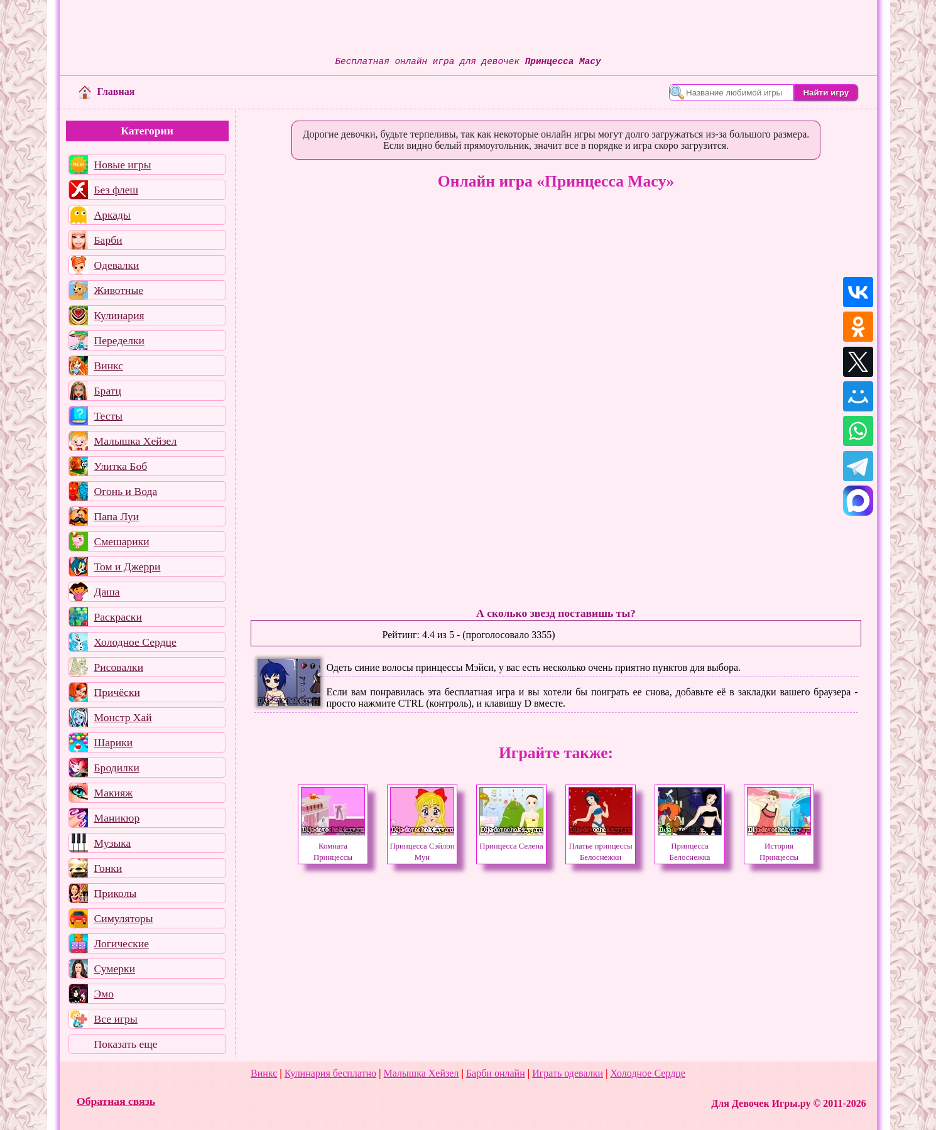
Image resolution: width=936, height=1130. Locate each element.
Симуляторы (123, 918)
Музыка (112, 843)
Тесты (108, 416)
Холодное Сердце (135, 642)
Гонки (108, 868)
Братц (107, 390)
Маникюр (117, 818)
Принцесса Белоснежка (690, 846)
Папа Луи (116, 516)
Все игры (116, 1019)
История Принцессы (779, 846)
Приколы (115, 893)
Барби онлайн (495, 1073)
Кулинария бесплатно (330, 1073)
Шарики (113, 742)
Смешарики (122, 541)
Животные (119, 290)
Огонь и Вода (126, 491)
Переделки (119, 340)
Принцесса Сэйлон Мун (421, 846)
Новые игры (122, 164)
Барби (108, 240)
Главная (107, 91)
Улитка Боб (121, 466)
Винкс (108, 365)
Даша (107, 591)
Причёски (117, 692)
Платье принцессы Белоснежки (601, 846)
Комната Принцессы (333, 846)
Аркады (112, 215)
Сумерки (115, 968)
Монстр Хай (123, 717)
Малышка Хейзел (135, 441)
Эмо (104, 993)
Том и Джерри (127, 566)
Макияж (113, 792)
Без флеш (116, 189)
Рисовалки (119, 667)
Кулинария (119, 315)
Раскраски (118, 617)
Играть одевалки (567, 1073)
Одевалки (116, 265)
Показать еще (126, 1044)
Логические (122, 943)
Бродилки (116, 767)
